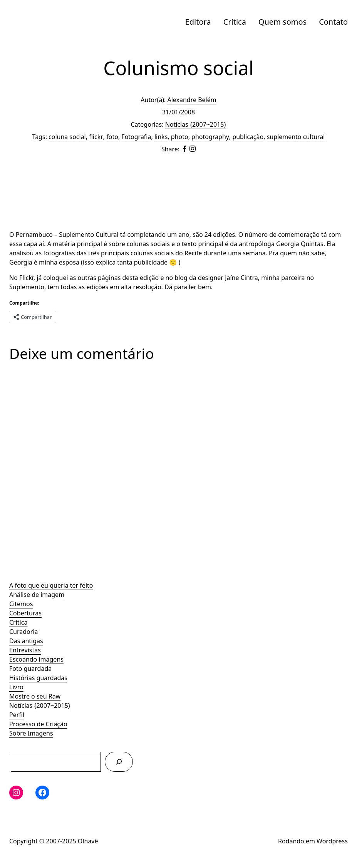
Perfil (16, 715)
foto (112, 136)
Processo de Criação (38, 724)
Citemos (21, 604)
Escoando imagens (36, 659)
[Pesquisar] (119, 761)
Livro (16, 687)
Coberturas (25, 613)
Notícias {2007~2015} (39, 705)
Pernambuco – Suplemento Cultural (68, 234)
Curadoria (23, 631)
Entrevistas (25, 650)
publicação (247, 136)
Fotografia (136, 136)
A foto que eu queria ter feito (51, 585)
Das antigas (26, 641)
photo (179, 136)
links (161, 136)
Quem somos (282, 22)
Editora (198, 22)
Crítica (234, 22)
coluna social (67, 136)
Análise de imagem (36, 594)
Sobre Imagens (31, 733)
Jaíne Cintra (241, 277)
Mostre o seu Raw (34, 696)
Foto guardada (30, 668)
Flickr (26, 277)
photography (210, 136)
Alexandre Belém (191, 100)
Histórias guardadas (38, 678)
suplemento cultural (296, 136)
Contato (333, 22)
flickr (96, 136)
